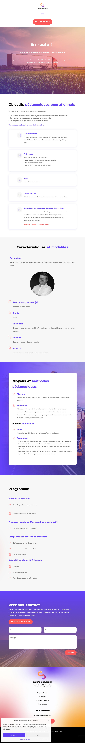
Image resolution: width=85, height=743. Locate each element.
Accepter (14, 735)
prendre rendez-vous (20, 622)
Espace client (42, 22)
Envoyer (70, 653)
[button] (48, 721)
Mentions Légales (25, 739)
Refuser (37, 735)
